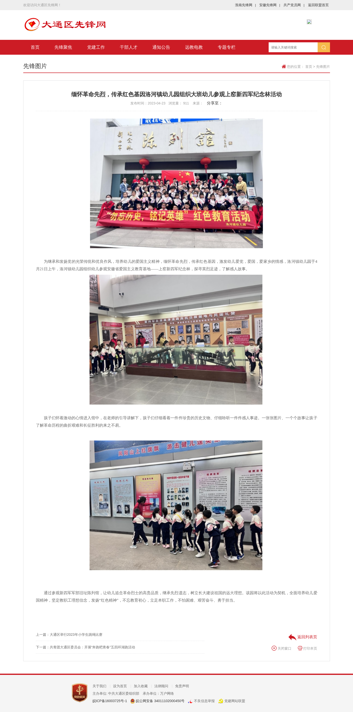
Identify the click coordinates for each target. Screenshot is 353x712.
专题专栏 (226, 47)
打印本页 (307, 648)
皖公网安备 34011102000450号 (160, 701)
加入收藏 (143, 686)
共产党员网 (293, 5)
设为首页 (122, 686)
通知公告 (161, 47)
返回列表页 (302, 637)
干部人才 (129, 47)
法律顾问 (163, 686)
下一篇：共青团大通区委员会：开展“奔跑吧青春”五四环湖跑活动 (85, 647)
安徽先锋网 (269, 5)
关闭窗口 (281, 648)
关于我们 (102, 686)
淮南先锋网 (245, 5)
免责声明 (182, 686)
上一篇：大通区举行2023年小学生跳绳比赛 (69, 635)
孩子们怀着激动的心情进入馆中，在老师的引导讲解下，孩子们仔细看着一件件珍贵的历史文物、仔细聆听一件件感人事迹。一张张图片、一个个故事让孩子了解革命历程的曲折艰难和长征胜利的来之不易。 (176, 421)
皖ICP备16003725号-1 (110, 701)
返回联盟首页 (318, 5)
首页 (35, 47)
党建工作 (96, 47)
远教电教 (194, 47)
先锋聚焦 (63, 47)
